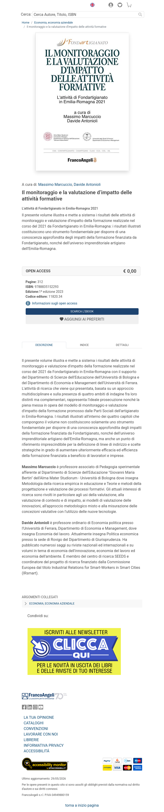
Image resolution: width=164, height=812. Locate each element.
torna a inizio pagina (82, 805)
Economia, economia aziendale (53, 22)
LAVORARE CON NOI (41, 734)
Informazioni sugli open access (54, 303)
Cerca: (26, 14)
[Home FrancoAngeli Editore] (37, 5)
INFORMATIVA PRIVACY (44, 745)
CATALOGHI (34, 723)
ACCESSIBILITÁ (36, 751)
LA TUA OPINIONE (39, 717)
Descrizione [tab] (44, 345)
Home (25, 22)
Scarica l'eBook (82, 311)
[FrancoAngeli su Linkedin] (29, 708)
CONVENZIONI (36, 728)
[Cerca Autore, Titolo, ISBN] (84, 14)
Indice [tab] (84, 345)
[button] (91, 5)
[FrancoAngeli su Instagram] (35, 708)
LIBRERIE (31, 740)
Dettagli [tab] (122, 345)
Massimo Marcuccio (55, 184)
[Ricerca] (140, 14)
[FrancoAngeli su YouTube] (40, 708)
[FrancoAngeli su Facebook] (24, 708)
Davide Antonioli (87, 184)
